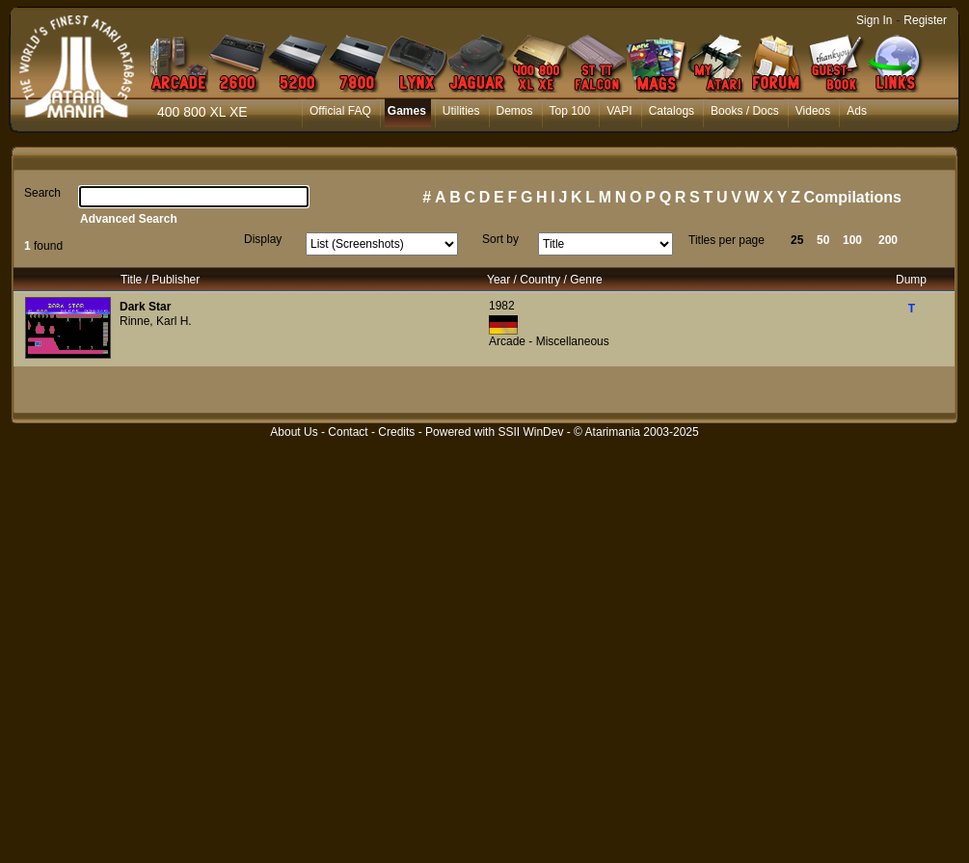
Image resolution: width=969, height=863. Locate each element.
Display (263, 239)
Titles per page (726, 240)
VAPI (619, 111)
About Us (293, 432)
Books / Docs (745, 111)
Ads (857, 111)
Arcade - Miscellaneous (549, 341)
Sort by (500, 239)
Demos (515, 111)
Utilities (461, 111)
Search (42, 193)
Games (407, 111)
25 (797, 240)
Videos (812, 111)
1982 (502, 305)
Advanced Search (128, 219)
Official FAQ (340, 111)
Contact (347, 432)
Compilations (853, 197)
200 (888, 240)
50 (823, 240)
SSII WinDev (530, 432)
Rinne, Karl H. (156, 321)
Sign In (874, 20)
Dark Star (145, 306)
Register (925, 20)
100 (852, 240)
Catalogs (671, 111)
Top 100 (570, 111)
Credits (396, 432)
